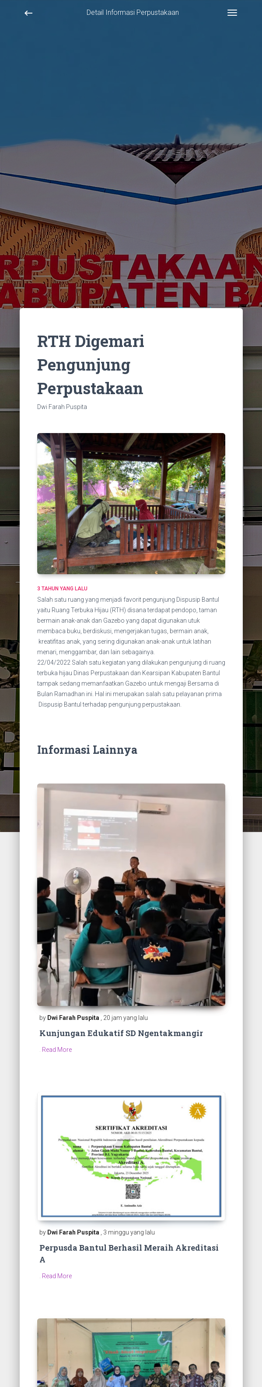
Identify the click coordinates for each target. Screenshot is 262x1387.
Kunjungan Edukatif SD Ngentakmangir (121, 1033)
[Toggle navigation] (232, 12)
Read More (57, 1049)
